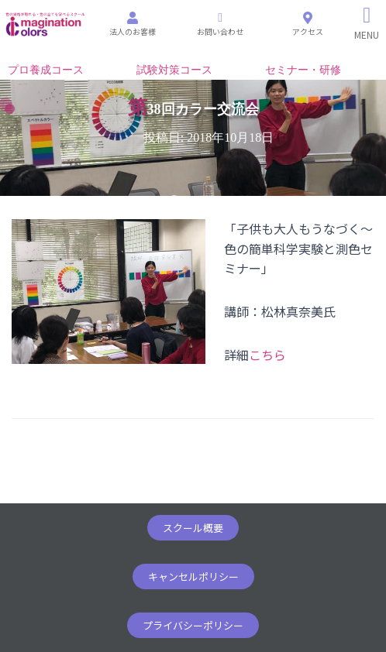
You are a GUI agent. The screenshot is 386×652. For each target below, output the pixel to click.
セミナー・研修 (303, 70)
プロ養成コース (46, 70)
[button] (193, 527)
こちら (267, 354)
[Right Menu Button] (367, 23)
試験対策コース (174, 70)
